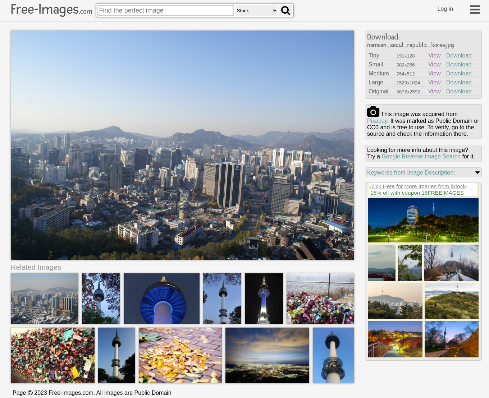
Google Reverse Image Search (421, 156)
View (434, 55)
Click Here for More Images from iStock (417, 186)
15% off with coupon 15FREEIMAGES (417, 193)
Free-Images (51, 9)
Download (459, 55)
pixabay (377, 121)
